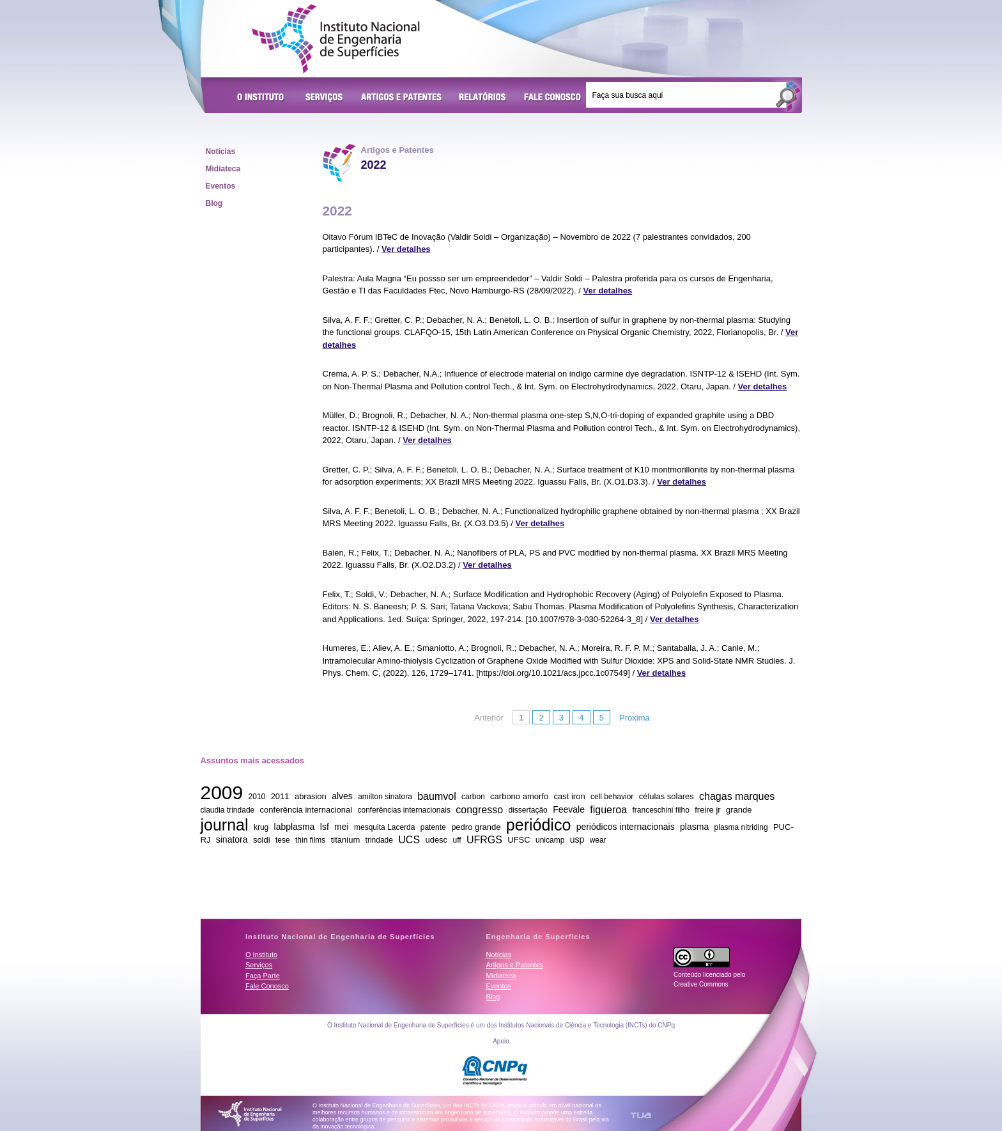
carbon (473, 796)
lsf (324, 827)
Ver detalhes (406, 249)
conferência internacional (306, 810)
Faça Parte (262, 975)
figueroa (608, 809)
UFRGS (484, 839)
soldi (261, 840)
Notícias (221, 151)
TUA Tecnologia (640, 1115)
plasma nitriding (741, 827)
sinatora (232, 839)
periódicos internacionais (625, 827)
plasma (694, 827)
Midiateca (223, 168)
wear (598, 840)
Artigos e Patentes (401, 97)
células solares (666, 796)
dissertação (527, 810)
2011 (280, 796)
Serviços (324, 97)
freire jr (707, 810)
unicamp (550, 840)
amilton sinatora (385, 796)
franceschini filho (660, 810)
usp (577, 839)
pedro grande (475, 827)
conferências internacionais (403, 810)
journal (225, 824)
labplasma (294, 827)
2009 (222, 792)
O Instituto (262, 97)
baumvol (436, 795)
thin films (310, 840)
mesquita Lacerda (384, 827)
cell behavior (611, 796)
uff (456, 840)
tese (282, 840)
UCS (409, 839)
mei (341, 827)
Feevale (569, 809)
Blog (214, 203)
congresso (479, 809)
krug (261, 827)
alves (342, 796)
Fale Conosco (553, 97)
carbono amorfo (519, 796)
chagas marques (737, 795)
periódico (538, 824)
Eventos (221, 186)
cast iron (569, 796)
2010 (257, 796)
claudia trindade (228, 810)
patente (433, 827)
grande (739, 810)
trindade (379, 840)
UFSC (518, 840)
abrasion (311, 796)
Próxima (634, 717)
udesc (436, 840)
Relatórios (483, 97)
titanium (345, 840)
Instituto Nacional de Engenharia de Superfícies (336, 39)
